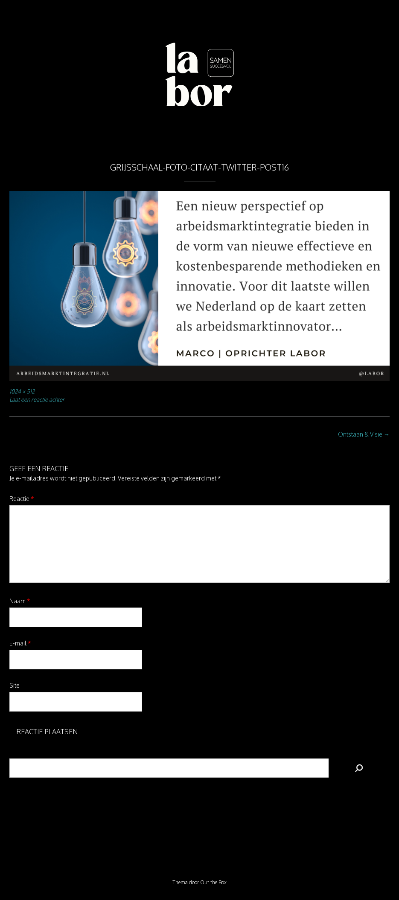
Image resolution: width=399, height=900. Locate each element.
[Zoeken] (359, 768)
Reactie (21, 498)
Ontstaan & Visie (364, 434)
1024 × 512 (22, 391)
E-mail (20, 643)
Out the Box (213, 882)
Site (14, 685)
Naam (19, 601)
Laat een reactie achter (36, 399)
